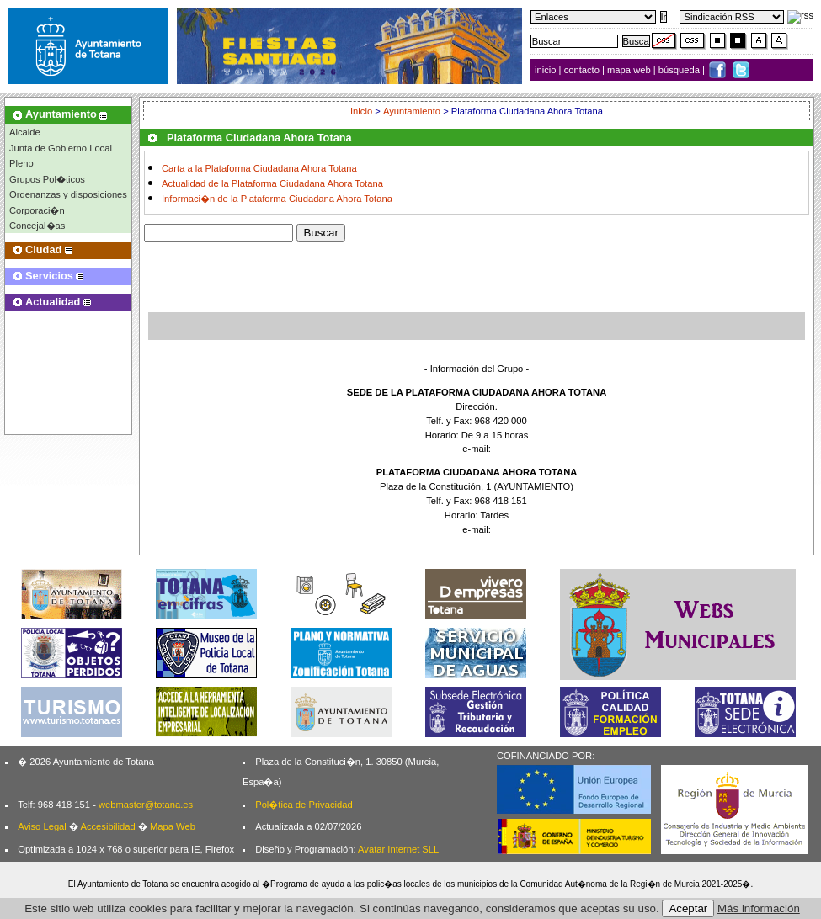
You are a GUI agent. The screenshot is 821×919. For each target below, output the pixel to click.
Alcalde (24, 132)
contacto (582, 70)
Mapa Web (172, 826)
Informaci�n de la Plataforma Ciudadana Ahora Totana (277, 199)
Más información (758, 908)
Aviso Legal (42, 826)
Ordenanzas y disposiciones (68, 194)
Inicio (362, 111)
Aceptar (688, 908)
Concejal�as (37, 225)
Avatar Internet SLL (398, 849)
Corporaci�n (37, 210)
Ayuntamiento (411, 111)
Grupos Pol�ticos (47, 179)
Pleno (21, 163)
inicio (547, 70)
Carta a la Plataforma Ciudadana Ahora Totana (259, 168)
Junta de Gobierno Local (60, 148)
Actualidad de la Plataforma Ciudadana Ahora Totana (272, 183)
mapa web (630, 70)
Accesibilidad (107, 826)
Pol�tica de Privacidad (303, 804)
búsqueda (680, 70)
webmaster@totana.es (146, 804)
